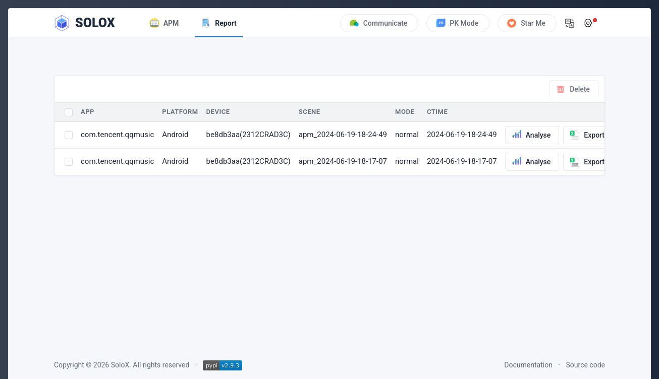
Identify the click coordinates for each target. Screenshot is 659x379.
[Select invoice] (69, 135)
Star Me (526, 23)
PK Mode (456, 23)
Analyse (531, 135)
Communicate (378, 23)
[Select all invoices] (69, 112)
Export (587, 135)
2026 (101, 365)
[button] (570, 23)
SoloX (120, 365)
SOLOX (95, 23)
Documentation (528, 365)
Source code (586, 365)
